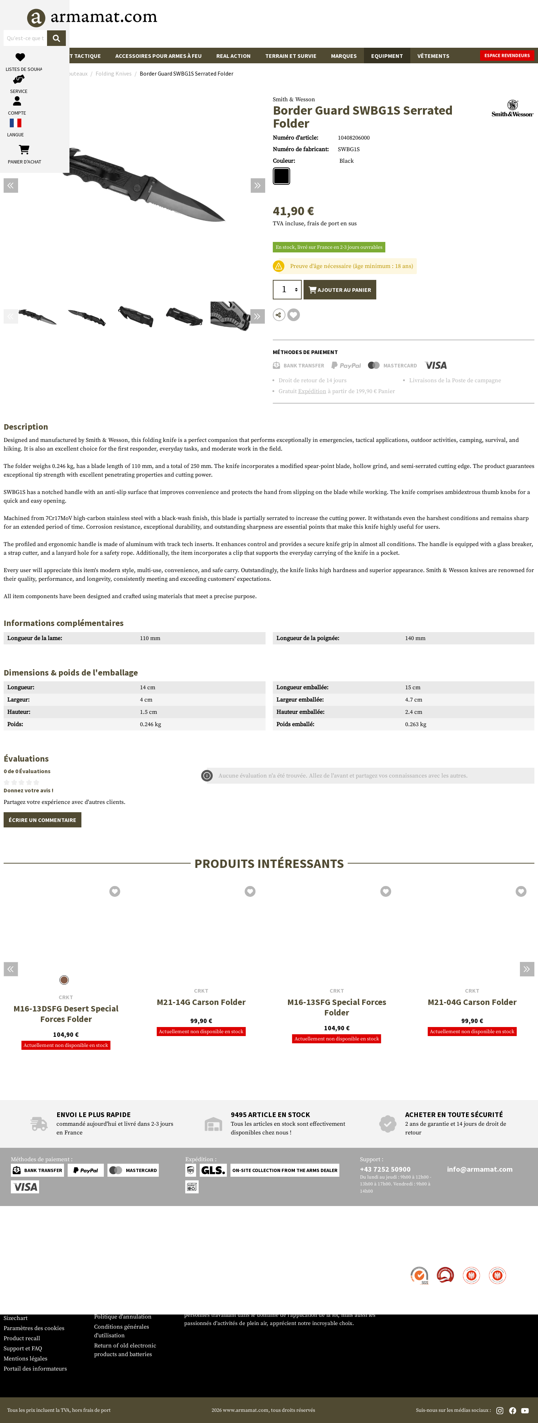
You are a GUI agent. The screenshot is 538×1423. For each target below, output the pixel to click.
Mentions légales (25, 1358)
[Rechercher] (315, 23)
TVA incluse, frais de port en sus (315, 223)
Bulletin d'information (33, 1308)
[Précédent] (11, 185)
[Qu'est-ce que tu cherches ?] (235, 23)
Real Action (233, 55)
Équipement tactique (69, 55)
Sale (17, 55)
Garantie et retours (28, 1297)
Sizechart (15, 1318)
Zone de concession (119, 1267)
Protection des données (124, 1306)
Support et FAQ (23, 1348)
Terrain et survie (291, 55)
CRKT (66, 997)
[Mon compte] (430, 23)
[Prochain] (258, 185)
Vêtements (433, 55)
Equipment (387, 55)
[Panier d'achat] (490, 23)
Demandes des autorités (125, 1296)
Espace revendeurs (507, 55)
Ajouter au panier (340, 290)
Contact (14, 1267)
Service (17, 1253)
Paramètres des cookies (34, 1328)
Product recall (22, 1338)
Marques (344, 55)
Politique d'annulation (123, 1316)
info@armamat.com (480, 1168)
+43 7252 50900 (385, 1168)
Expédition (312, 391)
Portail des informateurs (35, 1368)
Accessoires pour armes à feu (158, 55)
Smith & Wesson (294, 99)
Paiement (16, 1287)
